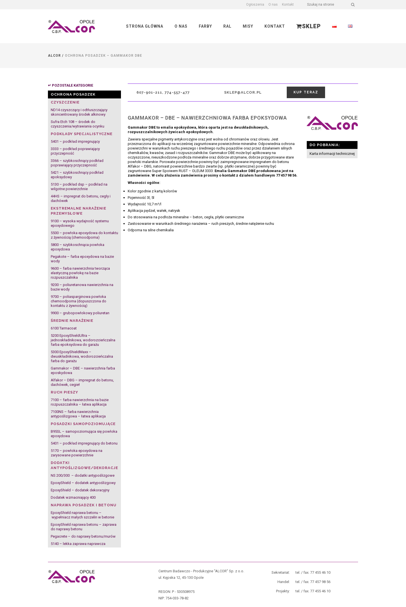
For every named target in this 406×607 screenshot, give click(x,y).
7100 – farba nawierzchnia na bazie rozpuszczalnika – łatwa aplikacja (80, 402)
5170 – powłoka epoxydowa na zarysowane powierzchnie (76, 452)
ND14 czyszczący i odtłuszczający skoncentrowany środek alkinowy (79, 112)
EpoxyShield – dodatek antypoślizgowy (83, 483)
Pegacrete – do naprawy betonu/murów (83, 536)
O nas (273, 4)
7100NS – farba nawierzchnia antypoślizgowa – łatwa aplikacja (78, 414)
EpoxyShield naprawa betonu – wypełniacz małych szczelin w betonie (82, 515)
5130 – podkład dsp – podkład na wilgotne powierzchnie (79, 186)
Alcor (54, 56)
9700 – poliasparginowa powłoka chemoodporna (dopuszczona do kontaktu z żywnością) (78, 301)
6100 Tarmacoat (64, 328)
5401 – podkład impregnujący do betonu (84, 443)
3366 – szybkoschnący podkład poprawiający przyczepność (77, 163)
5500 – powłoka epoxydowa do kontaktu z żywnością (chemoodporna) (84, 235)
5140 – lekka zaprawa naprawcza (78, 544)
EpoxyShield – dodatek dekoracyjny (80, 490)
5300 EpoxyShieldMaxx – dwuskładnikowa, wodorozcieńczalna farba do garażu (82, 356)
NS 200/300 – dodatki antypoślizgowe (82, 475)
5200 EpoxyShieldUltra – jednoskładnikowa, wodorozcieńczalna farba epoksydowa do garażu (83, 340)
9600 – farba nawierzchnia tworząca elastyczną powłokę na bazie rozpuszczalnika (80, 273)
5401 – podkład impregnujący (75, 141)
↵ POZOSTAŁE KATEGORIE (70, 85)
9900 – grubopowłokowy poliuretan (80, 313)
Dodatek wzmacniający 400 (73, 497)
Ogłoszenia (255, 4)
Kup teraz (306, 92)
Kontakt (288, 4)
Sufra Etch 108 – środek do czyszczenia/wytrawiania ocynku (77, 124)
